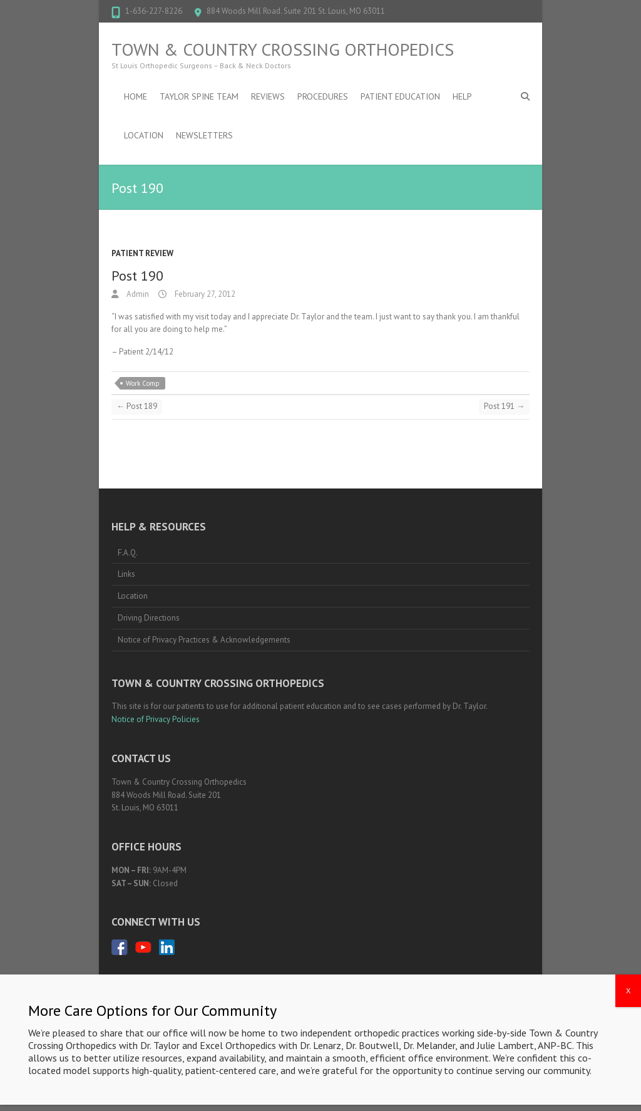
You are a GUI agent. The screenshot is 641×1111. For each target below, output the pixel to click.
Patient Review (142, 253)
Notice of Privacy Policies (155, 719)
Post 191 (504, 406)
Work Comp (143, 383)
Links (126, 574)
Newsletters (204, 135)
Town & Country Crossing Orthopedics (282, 49)
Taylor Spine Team (199, 96)
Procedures (322, 96)
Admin (137, 294)
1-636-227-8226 (153, 11)
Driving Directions (149, 617)
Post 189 (136, 406)
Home (135, 96)
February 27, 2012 (204, 294)
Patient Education (400, 96)
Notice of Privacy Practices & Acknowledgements (204, 639)
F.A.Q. (128, 552)
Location (143, 135)
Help (462, 96)
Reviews (268, 96)
